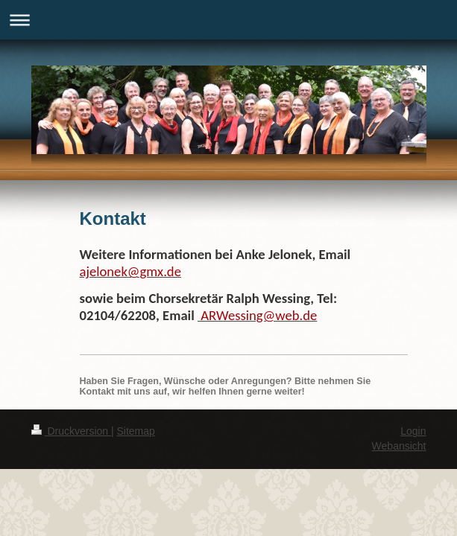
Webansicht (399, 446)
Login (413, 431)
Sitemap (136, 431)
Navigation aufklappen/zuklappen (228, 20)
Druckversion (71, 431)
